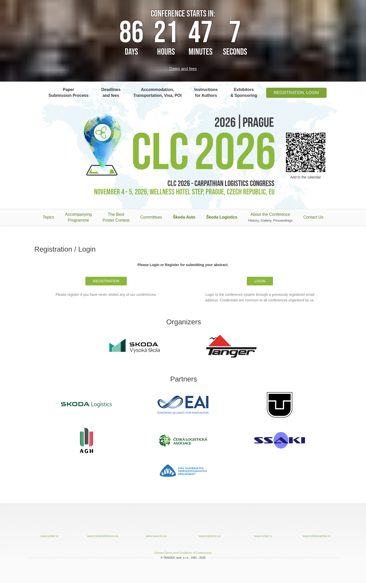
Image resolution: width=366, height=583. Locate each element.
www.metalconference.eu (103, 524)
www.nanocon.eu (156, 524)
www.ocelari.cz (49, 524)
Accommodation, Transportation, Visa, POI (157, 92)
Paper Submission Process (68, 92)
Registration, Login (296, 92)
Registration (106, 281)
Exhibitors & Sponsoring (244, 92)
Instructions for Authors (206, 92)
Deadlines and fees (111, 92)
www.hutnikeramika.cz (316, 524)
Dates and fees (183, 69)
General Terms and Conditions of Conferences (183, 552)
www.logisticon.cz (210, 524)
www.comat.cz (263, 524)
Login (260, 281)
